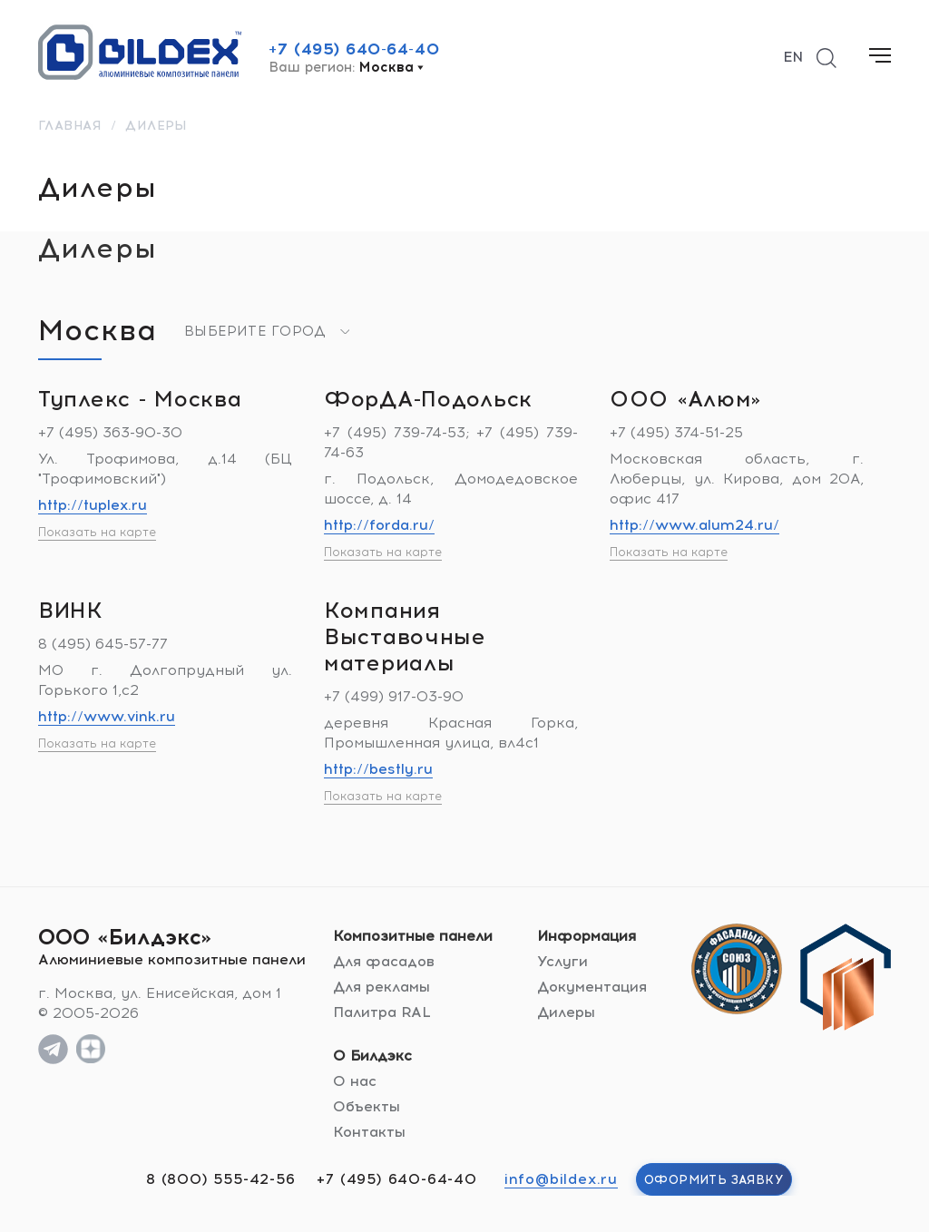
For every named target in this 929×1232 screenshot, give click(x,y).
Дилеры (566, 1012)
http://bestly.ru (378, 768)
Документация (592, 986)
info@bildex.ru (561, 1179)
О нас (354, 1081)
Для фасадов (384, 961)
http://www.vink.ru (106, 716)
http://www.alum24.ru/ (694, 524)
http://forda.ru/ (379, 524)
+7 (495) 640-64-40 (354, 49)
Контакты (369, 1131)
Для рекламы (381, 986)
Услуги (562, 961)
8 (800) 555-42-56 (221, 1179)
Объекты (366, 1106)
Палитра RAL (382, 1012)
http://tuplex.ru (92, 504)
